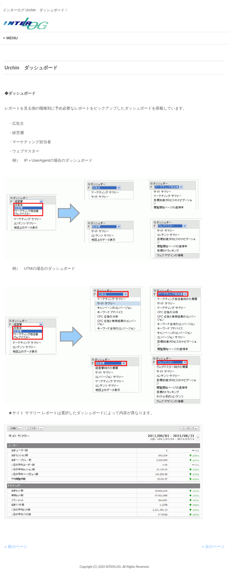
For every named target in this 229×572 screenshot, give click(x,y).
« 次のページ (213, 546)
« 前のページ (15, 546)
